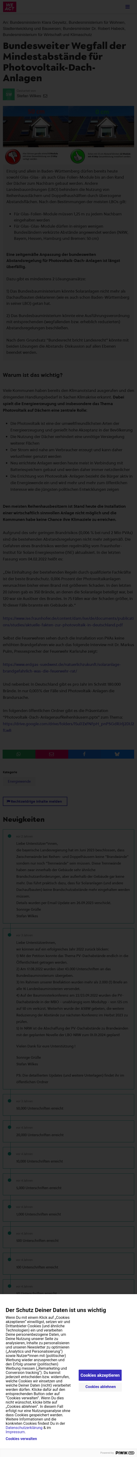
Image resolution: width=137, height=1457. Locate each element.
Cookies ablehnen (101, 1387)
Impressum (15, 1432)
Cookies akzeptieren (100, 1375)
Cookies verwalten (21, 1439)
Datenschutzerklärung (24, 1427)
